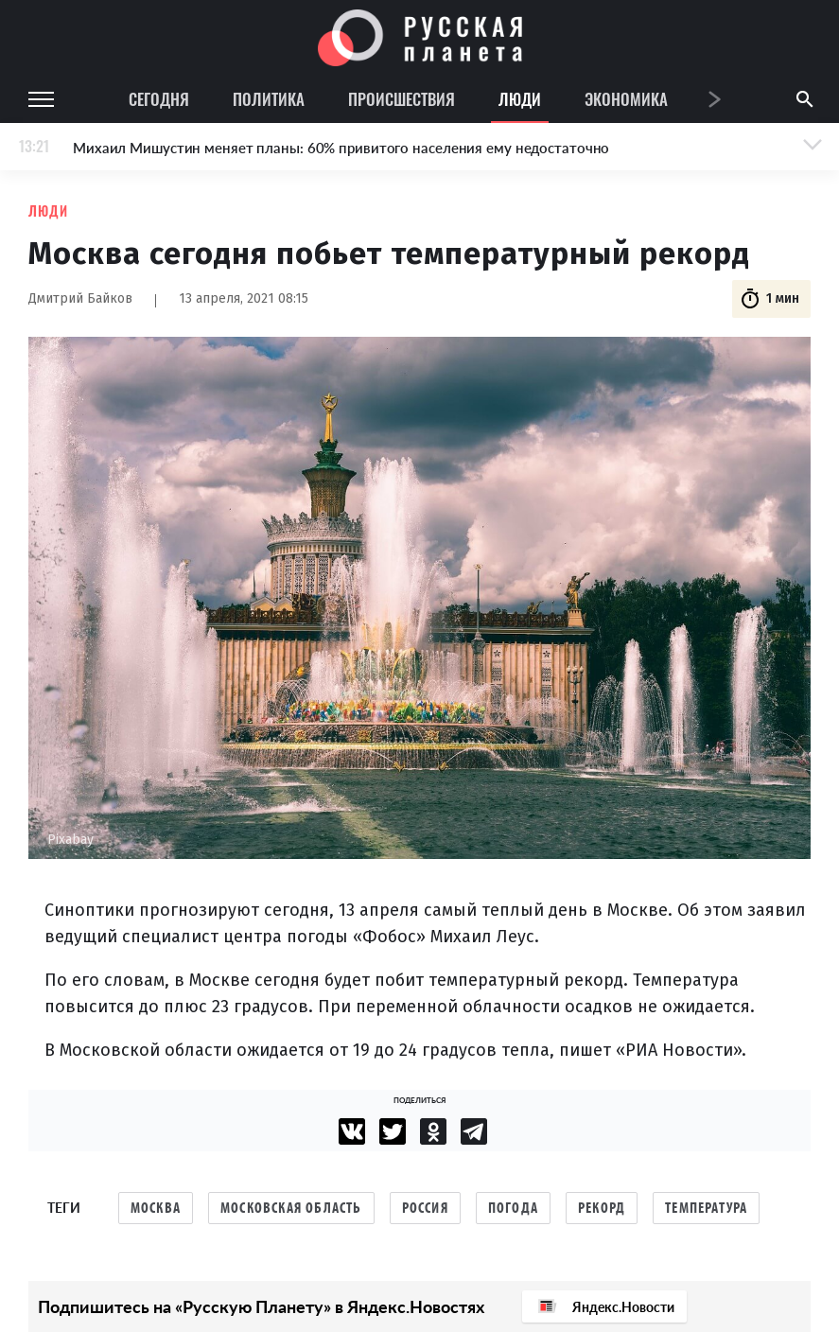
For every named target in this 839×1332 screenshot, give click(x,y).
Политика (269, 99)
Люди (519, 99)
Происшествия (401, 99)
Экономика (626, 99)
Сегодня (159, 99)
